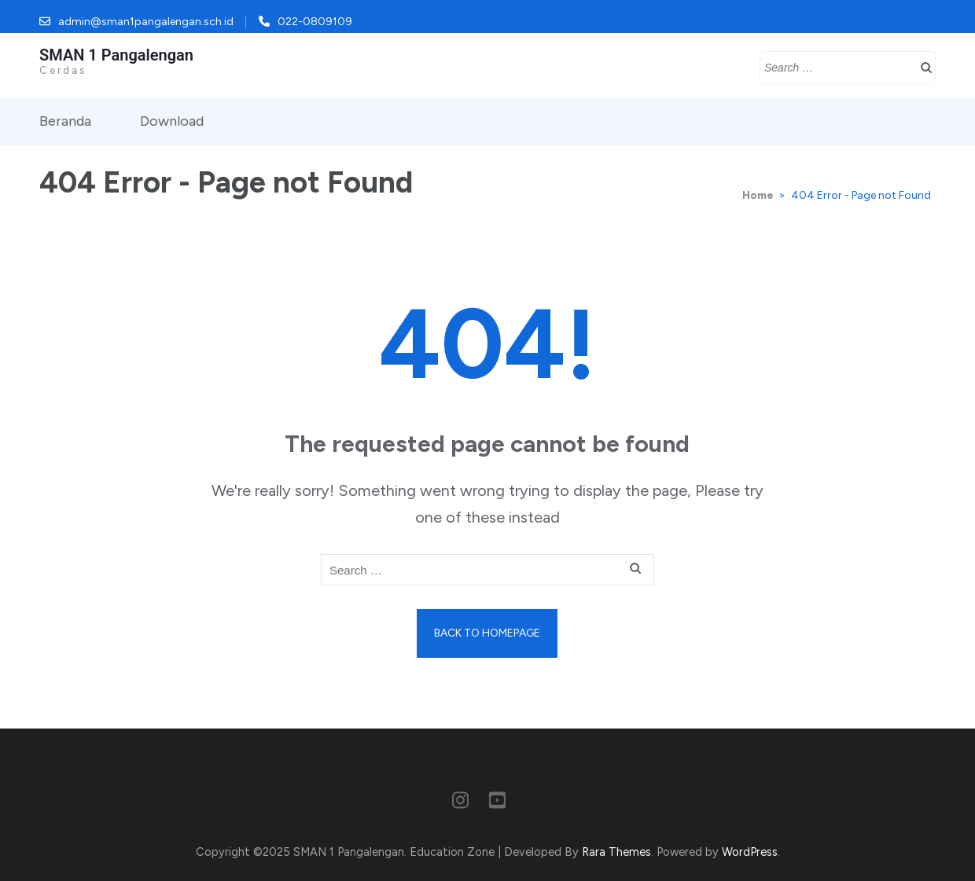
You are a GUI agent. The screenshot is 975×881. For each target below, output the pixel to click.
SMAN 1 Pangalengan (116, 55)
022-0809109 (315, 21)
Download (172, 121)
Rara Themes (616, 852)
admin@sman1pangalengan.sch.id (146, 21)
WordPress (750, 852)
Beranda (65, 121)
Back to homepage (487, 633)
